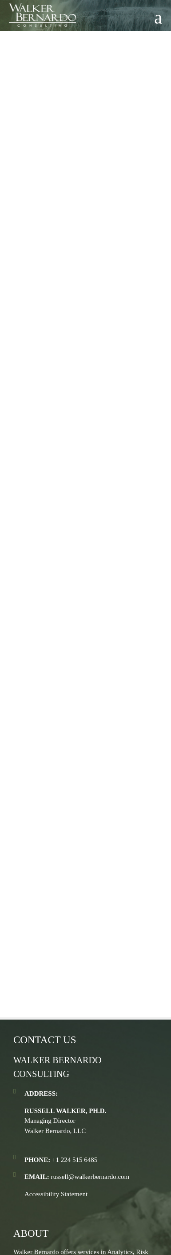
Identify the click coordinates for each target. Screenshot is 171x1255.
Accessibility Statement (55, 1194)
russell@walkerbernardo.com (90, 1176)
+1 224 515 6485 (74, 1159)
